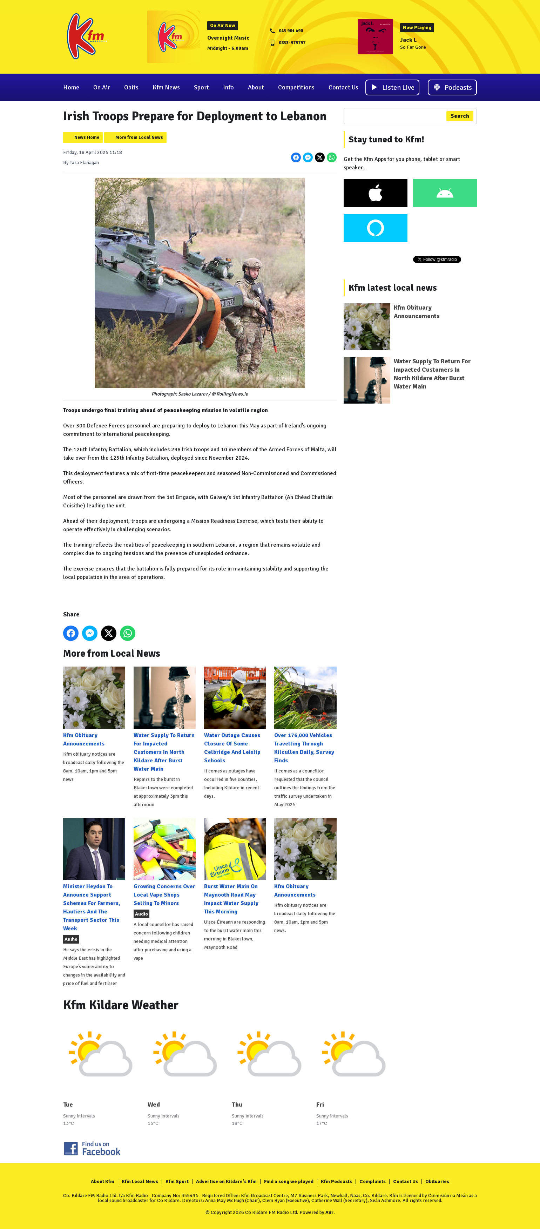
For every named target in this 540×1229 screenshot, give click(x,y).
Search (460, 116)
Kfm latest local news (393, 287)
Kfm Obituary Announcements (94, 707)
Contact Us (343, 87)
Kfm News (166, 87)
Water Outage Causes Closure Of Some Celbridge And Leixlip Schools (235, 715)
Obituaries (437, 1181)
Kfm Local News (140, 1181)
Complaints (372, 1181)
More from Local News (139, 137)
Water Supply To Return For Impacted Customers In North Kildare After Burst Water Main (165, 719)
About (256, 87)
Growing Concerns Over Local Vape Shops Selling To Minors (165, 862)
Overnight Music (228, 37)
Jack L (408, 39)
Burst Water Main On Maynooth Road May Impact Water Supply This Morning (235, 866)
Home (71, 87)
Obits (131, 87)
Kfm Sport (177, 1181)
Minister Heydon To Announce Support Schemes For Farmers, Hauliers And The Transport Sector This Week (94, 875)
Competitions (296, 87)
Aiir (329, 1212)
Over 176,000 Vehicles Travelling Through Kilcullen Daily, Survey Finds (305, 715)
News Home (86, 137)
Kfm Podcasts (336, 1181)
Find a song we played (288, 1181)
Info (228, 87)
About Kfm (102, 1181)
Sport (201, 87)
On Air (101, 87)
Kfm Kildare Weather (121, 1005)
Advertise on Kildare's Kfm (226, 1181)
